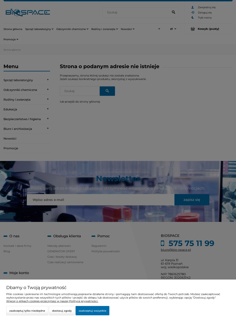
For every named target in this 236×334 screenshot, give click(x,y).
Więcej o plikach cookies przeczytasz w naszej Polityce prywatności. (52, 301)
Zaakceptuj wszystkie (92, 310)
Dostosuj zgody (62, 310)
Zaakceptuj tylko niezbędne (27, 310)
